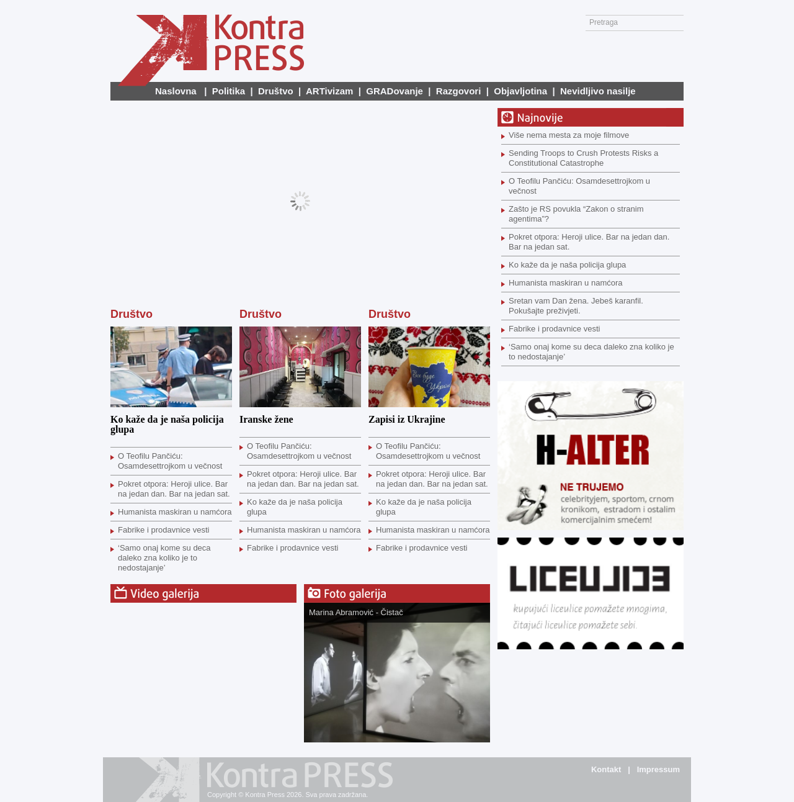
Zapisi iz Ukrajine (406, 419)
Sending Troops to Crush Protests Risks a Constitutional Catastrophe (583, 158)
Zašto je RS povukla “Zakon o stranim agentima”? (576, 213)
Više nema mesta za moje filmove (569, 135)
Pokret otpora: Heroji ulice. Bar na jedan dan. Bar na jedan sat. (174, 488)
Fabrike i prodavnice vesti (163, 529)
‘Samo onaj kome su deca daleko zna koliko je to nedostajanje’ (164, 557)
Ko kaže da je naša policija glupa (167, 424)
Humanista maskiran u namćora (175, 511)
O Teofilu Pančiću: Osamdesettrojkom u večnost (170, 461)
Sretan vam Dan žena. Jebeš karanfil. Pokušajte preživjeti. (576, 305)
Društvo (131, 314)
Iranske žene (266, 419)
